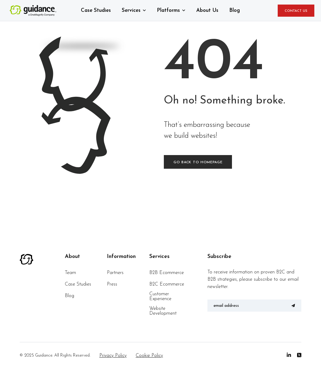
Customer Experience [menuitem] (160, 296)
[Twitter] (299, 355)
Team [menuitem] (70, 272)
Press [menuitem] (112, 284)
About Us (207, 10)
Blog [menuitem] (69, 295)
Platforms (168, 10)
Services (131, 10)
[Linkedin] (289, 355)
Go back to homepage (198, 162)
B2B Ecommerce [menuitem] (166, 272)
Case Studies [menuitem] (78, 284)
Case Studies (96, 10)
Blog (234, 10)
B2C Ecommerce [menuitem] (166, 284)
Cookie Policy (149, 355)
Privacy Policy (113, 355)
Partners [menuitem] (115, 272)
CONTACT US (296, 11)
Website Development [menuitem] (163, 311)
